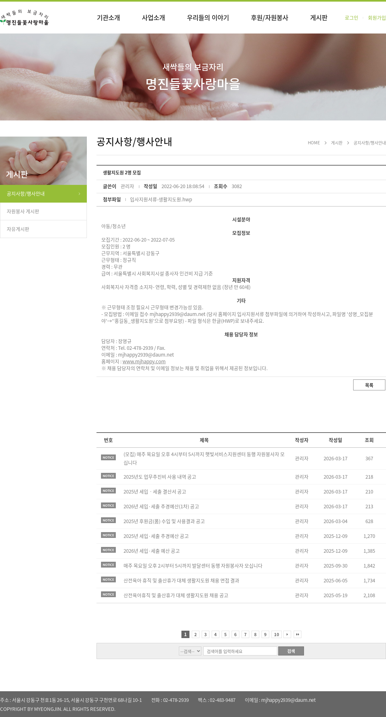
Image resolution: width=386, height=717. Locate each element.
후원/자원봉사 (269, 17)
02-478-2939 (140, 347)
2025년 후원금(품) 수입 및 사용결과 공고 (164, 521)
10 (276, 634)
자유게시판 (18, 229)
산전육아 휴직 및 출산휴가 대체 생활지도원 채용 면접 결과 (181, 580)
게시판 (318, 17)
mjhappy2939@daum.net (146, 354)
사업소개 (153, 17)
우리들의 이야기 (208, 17)
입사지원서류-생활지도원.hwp (161, 199)
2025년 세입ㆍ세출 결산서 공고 (155, 491)
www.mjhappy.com (144, 361)
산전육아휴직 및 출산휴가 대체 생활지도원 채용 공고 (176, 595)
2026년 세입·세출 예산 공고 (152, 550)
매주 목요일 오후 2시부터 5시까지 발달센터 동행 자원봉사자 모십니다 (193, 565)
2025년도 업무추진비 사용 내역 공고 (160, 476)
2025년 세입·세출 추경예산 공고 (156, 536)
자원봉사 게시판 (23, 211)
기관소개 (108, 17)
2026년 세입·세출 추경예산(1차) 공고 (161, 506)
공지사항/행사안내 (26, 193)
